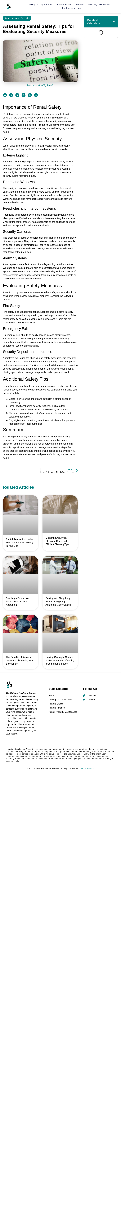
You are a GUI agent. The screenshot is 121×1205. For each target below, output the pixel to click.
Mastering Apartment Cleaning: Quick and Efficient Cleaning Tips (57, 541)
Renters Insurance (71, 8)
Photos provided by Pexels (40, 85)
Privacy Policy (87, 768)
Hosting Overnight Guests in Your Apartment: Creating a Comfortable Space (59, 660)
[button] (5, 95)
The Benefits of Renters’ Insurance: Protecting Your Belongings (20, 660)
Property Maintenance (99, 4)
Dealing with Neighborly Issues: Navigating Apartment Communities (58, 601)
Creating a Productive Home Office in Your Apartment (17, 601)
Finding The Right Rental (39, 4)
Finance (80, 4)
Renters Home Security (17, 18)
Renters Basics (64, 4)
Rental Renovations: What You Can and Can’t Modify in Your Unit (19, 542)
